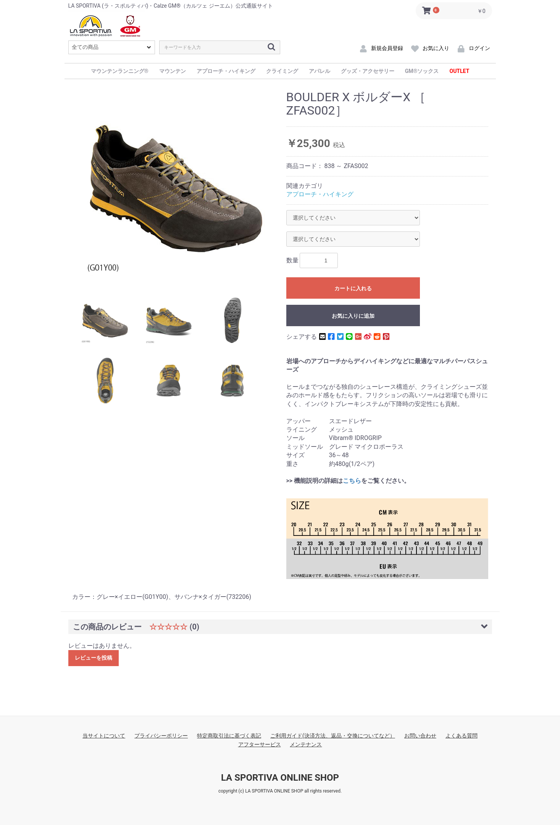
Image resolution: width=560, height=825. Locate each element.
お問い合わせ (420, 736)
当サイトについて (103, 736)
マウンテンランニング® (119, 71)
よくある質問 (461, 736)
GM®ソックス (422, 71)
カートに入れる (353, 288)
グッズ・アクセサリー (367, 71)
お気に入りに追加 (353, 316)
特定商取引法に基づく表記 (229, 736)
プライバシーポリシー (161, 736)
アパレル (319, 71)
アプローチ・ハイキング (226, 71)
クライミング (282, 71)
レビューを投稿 (93, 658)
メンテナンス (306, 744)
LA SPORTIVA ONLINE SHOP (280, 777)
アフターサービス (259, 744)
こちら (352, 480)
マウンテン (172, 71)
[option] (176, 187)
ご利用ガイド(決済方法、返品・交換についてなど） (332, 736)
